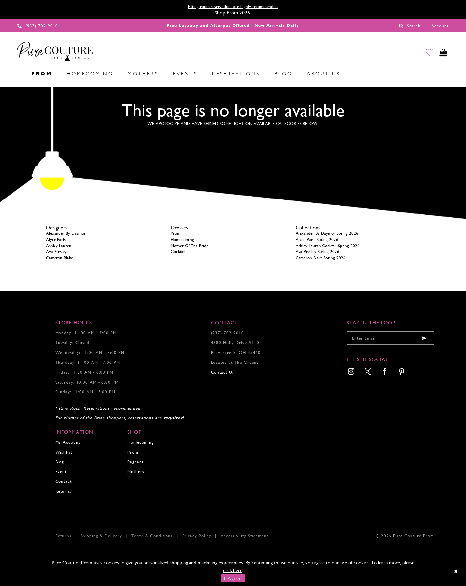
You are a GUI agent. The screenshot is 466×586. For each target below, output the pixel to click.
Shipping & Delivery (101, 535)
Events (62, 471)
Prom (175, 233)
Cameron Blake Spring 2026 (320, 257)
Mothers (135, 471)
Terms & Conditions (152, 535)
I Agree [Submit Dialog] (233, 578)
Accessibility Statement (245, 535)
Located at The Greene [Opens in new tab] (235, 362)
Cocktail (178, 251)
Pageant (135, 461)
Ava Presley (56, 251)
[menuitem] (16, 74)
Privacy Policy (196, 535)
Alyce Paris (56, 239)
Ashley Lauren (58, 245)
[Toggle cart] (442, 53)
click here (232, 570)
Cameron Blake (59, 257)
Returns (63, 491)
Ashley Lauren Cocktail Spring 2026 (328, 245)
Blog (59, 461)
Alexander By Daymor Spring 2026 (327, 233)
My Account (67, 442)
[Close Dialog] (456, 570)
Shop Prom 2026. (233, 13)
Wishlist (64, 452)
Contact (63, 481)
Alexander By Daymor (66, 233)
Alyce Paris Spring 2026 (317, 239)
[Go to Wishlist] (427, 53)
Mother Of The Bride (189, 245)
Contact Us (222, 372)
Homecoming (182, 239)
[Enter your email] (390, 338)
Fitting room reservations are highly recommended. (233, 6)
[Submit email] (424, 338)
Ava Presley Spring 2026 (317, 251)
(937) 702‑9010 (227, 332)
